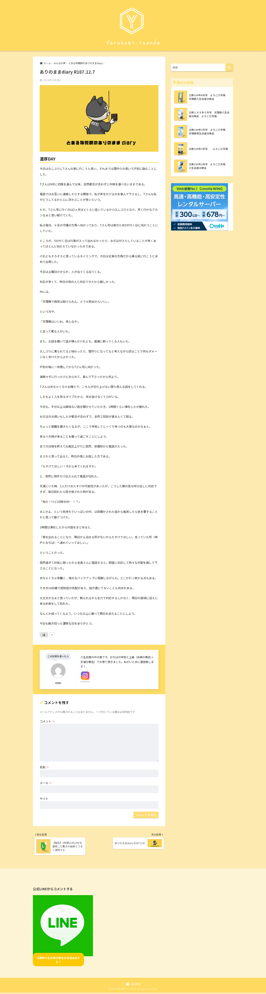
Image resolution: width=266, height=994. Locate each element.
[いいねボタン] (44, 634)
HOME (133, 985)
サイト (44, 799)
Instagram (85, 681)
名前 (44, 767)
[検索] (229, 67)
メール (46, 783)
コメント (47, 721)
